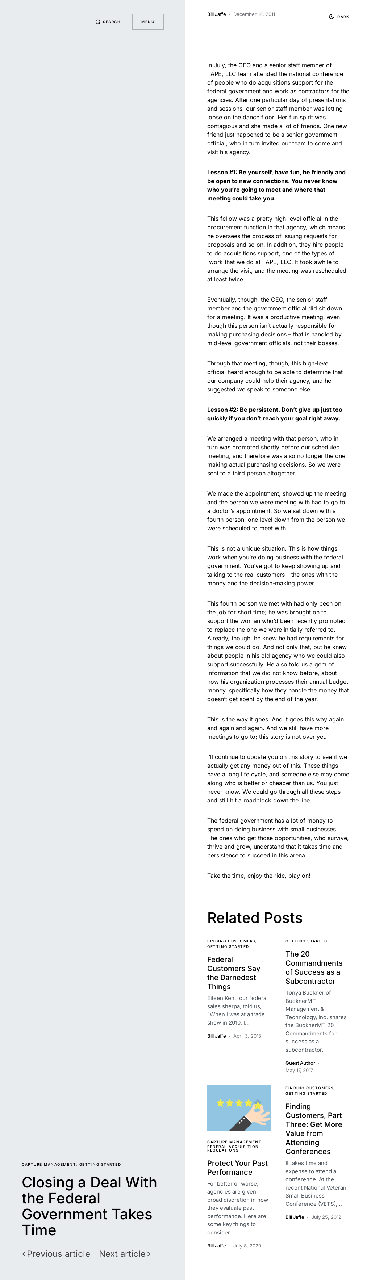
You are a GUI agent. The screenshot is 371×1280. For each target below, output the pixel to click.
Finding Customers (231, 941)
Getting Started (100, 1164)
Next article (122, 1254)
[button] (108, 22)
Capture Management (49, 1164)
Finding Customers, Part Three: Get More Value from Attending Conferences (313, 1129)
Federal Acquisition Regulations (233, 1148)
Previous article (58, 1254)
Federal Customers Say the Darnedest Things (233, 973)
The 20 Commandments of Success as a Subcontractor (314, 968)
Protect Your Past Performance (237, 1168)
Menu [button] (147, 22)
